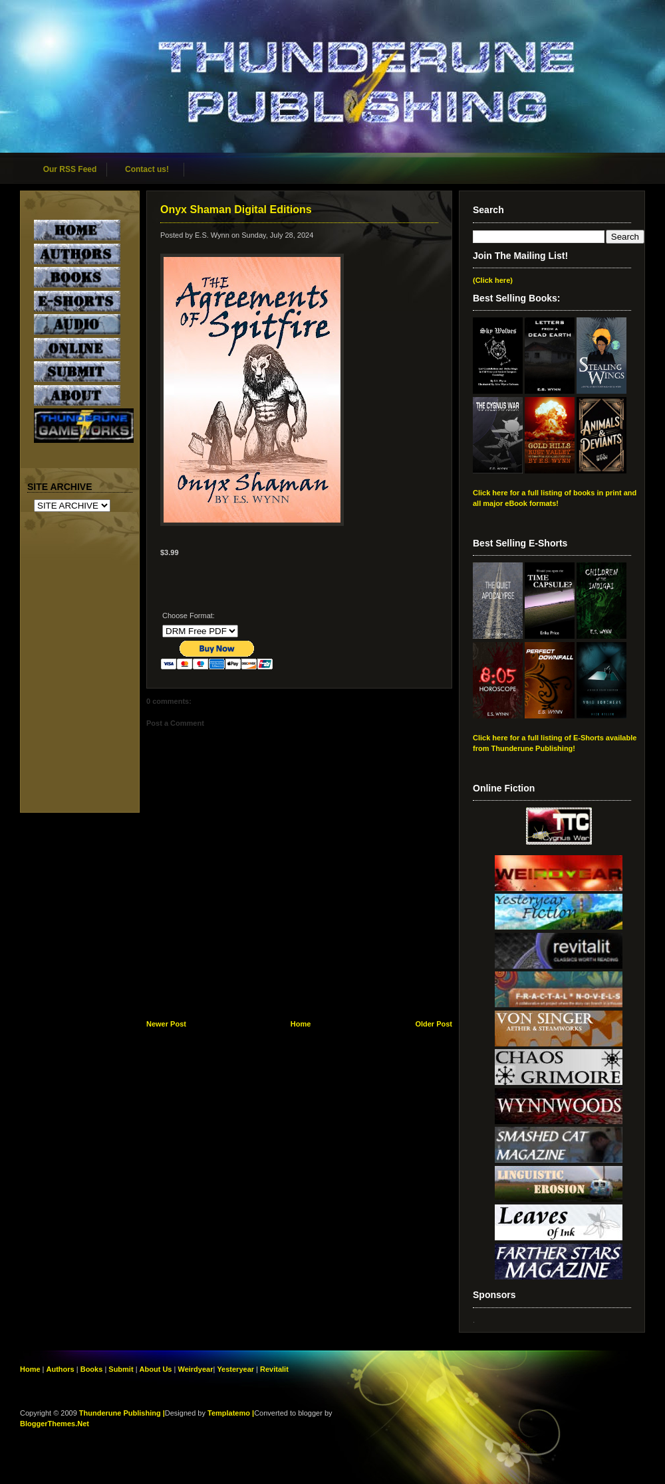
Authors (60, 1369)
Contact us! (147, 169)
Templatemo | (230, 1413)
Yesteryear (235, 1369)
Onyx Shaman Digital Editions (236, 209)
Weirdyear (195, 1369)
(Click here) (493, 280)
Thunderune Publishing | (122, 1413)
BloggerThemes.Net (54, 1424)
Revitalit (274, 1369)
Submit (121, 1369)
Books (91, 1369)
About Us (156, 1369)
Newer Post (166, 1024)
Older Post (433, 1024)
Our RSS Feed (70, 169)
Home (301, 1024)
